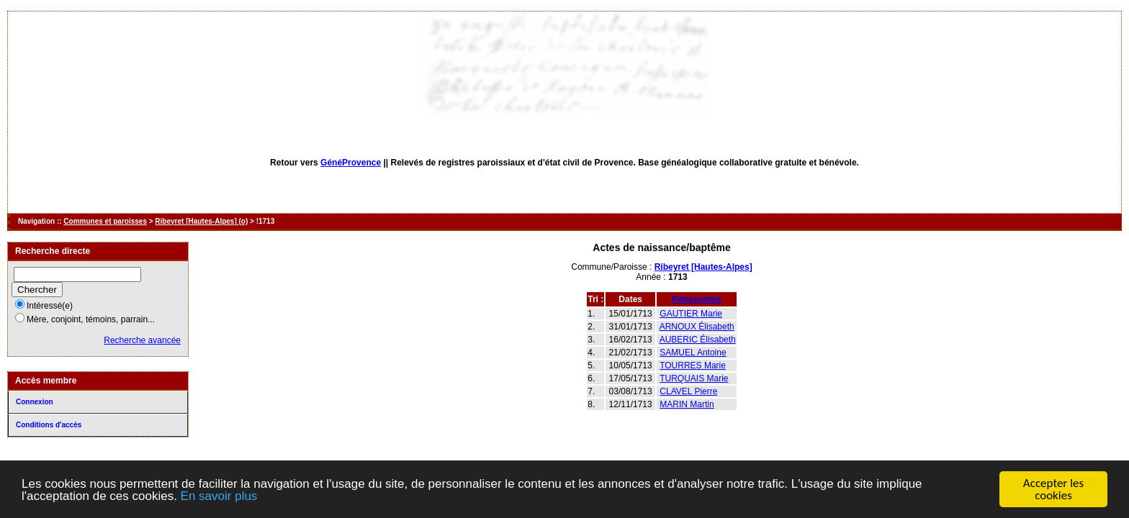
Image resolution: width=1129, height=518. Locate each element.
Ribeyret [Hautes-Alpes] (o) (201, 221)
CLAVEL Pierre (688, 391)
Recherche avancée (142, 340)
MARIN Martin (687, 404)
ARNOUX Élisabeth (697, 327)
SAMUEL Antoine (693, 352)
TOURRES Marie (693, 365)
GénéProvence (350, 163)
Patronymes (696, 299)
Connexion (34, 402)
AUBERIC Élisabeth (698, 340)
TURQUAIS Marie (694, 378)
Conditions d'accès (48, 425)
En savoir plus (219, 497)
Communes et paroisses (105, 221)
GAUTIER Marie (691, 314)
